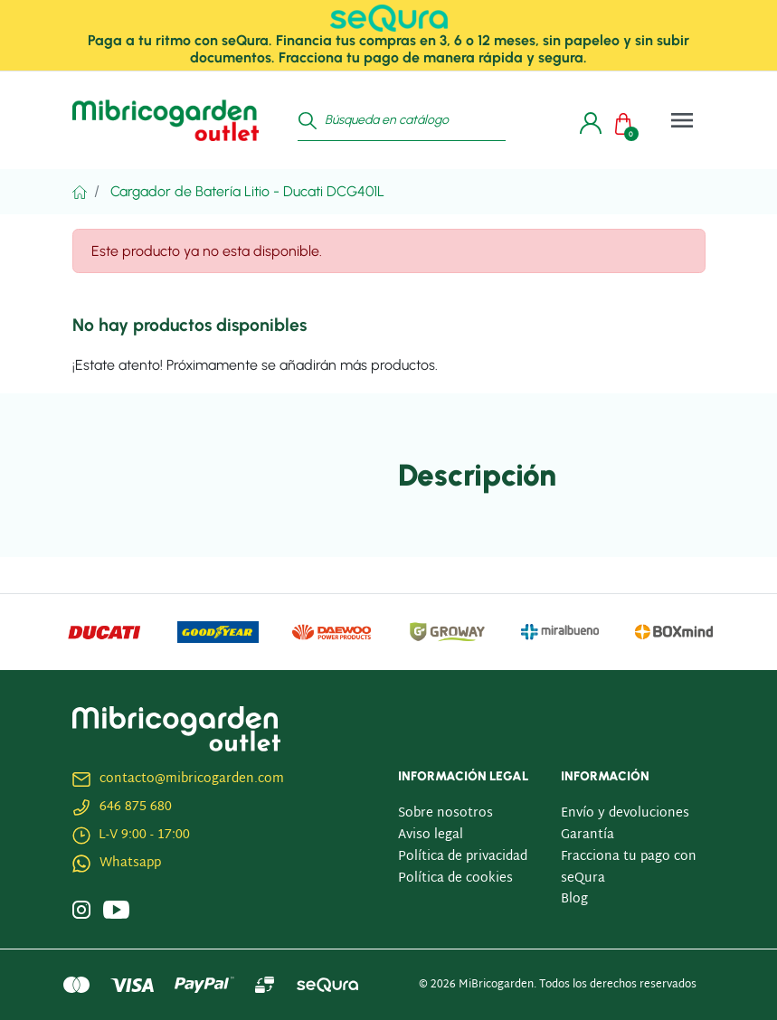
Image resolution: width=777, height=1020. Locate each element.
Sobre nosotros (445, 813)
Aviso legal (430, 835)
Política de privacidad (462, 856)
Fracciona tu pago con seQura (628, 867)
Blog (574, 899)
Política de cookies (455, 878)
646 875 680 (135, 807)
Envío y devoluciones (625, 813)
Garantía (587, 835)
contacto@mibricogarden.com (191, 779)
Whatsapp (130, 863)
